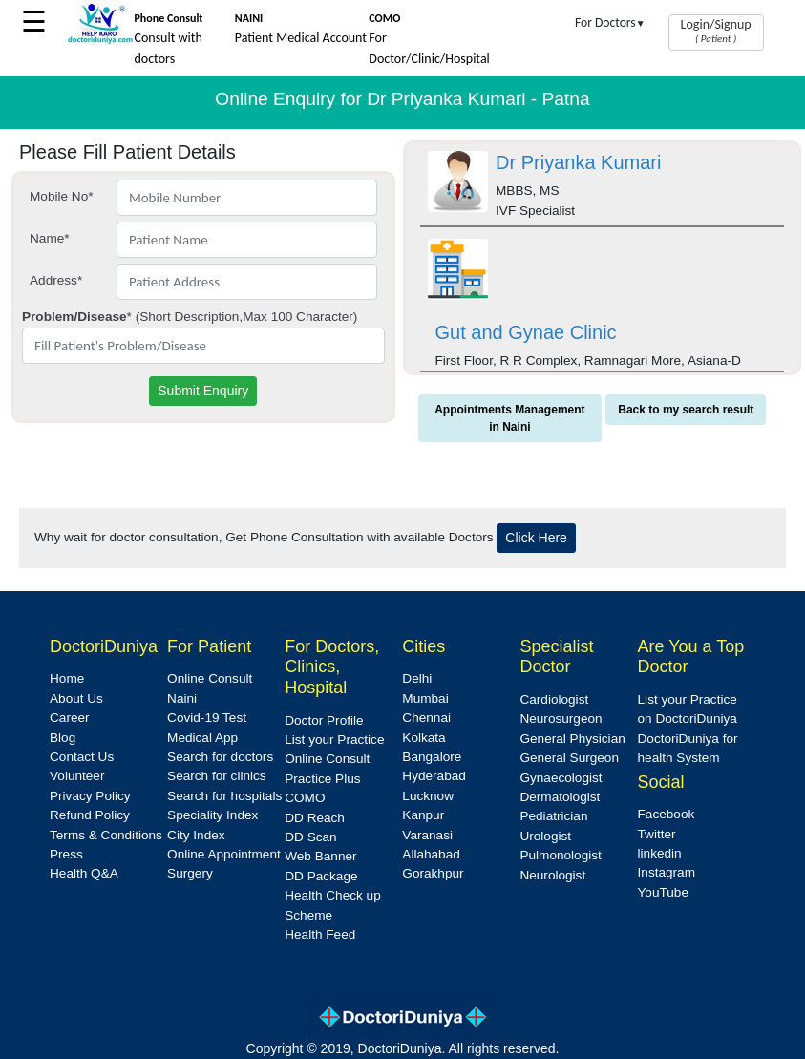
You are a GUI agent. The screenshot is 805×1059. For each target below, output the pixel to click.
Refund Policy (90, 815)
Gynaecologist (560, 778)
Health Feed (320, 934)
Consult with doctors (168, 39)
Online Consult (209, 678)
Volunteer (77, 776)
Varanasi (427, 835)
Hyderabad (434, 776)
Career (70, 717)
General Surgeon (569, 758)
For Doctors (610, 22)
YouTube (663, 892)
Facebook (666, 814)
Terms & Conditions (106, 835)
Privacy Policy (90, 796)
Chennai (426, 717)
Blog (62, 738)
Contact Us (82, 757)
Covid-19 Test (206, 717)
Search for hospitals (224, 796)
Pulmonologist (560, 855)
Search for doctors (220, 757)
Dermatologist (559, 797)
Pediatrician (553, 816)
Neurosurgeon (560, 718)
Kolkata (423, 738)
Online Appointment (224, 854)
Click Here (536, 537)
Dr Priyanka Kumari (578, 162)
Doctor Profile (324, 720)
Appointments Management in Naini (509, 418)
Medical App (202, 738)
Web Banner (320, 856)
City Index (195, 835)
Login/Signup (716, 30)
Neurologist (552, 875)
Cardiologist (553, 699)
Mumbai (425, 698)
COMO (305, 798)
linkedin (660, 853)
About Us (76, 698)
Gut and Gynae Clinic (526, 332)
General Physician (572, 738)
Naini (182, 698)
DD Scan (310, 837)
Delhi (417, 678)
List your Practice (334, 739)
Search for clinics (216, 776)
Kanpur (423, 815)
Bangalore (431, 757)
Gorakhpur (432, 873)
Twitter (657, 834)
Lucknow (428, 796)
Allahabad (430, 854)
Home (67, 678)
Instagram (666, 872)
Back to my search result (685, 409)
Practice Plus (322, 779)
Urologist (545, 836)
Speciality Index (212, 815)
